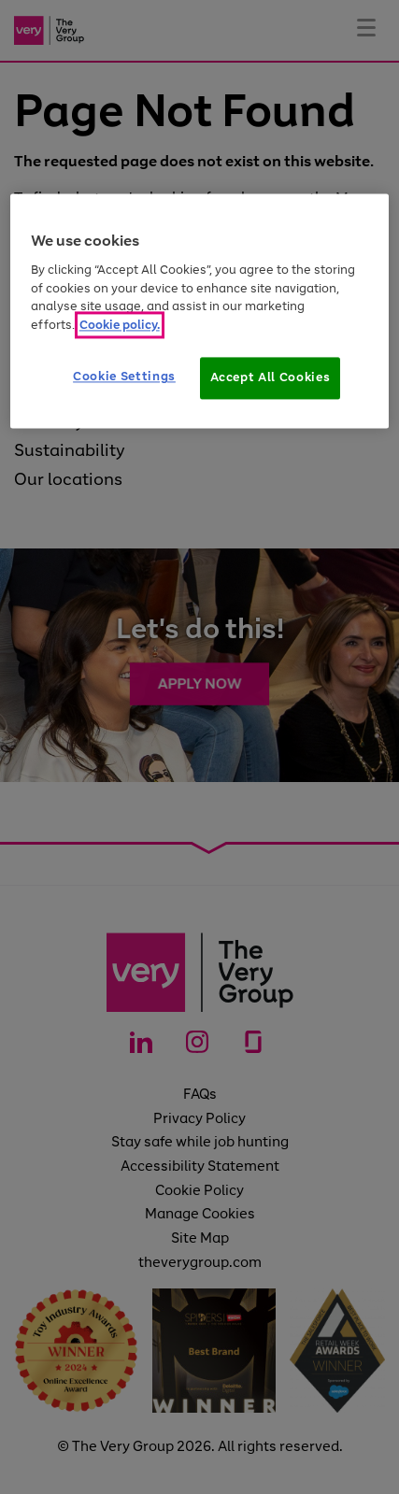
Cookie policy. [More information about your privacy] (119, 325)
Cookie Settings (124, 377)
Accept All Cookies (270, 378)
